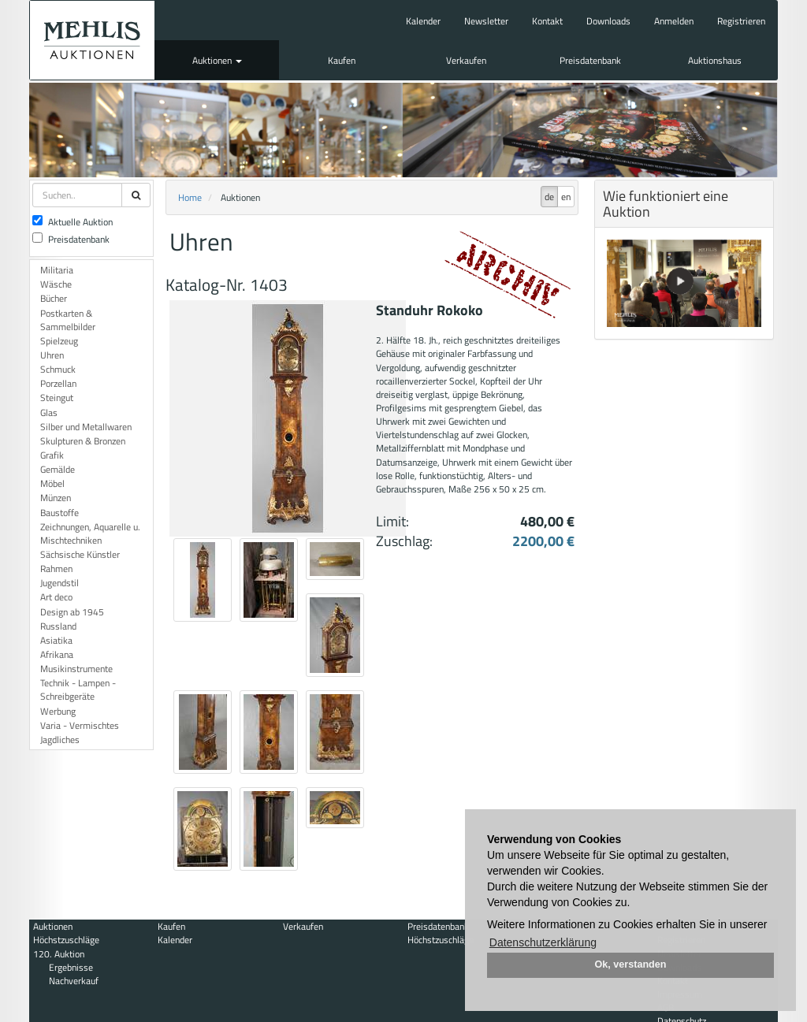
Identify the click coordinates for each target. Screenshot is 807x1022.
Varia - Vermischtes (79, 725)
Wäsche (56, 284)
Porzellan (58, 383)
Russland (58, 626)
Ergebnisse (71, 967)
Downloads (608, 20)
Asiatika (56, 640)
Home (190, 197)
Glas (49, 412)
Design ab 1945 (72, 611)
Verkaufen (466, 60)
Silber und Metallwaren (86, 426)
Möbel (52, 483)
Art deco (56, 596)
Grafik (52, 455)
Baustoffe (59, 512)
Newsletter (486, 20)
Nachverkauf (74, 980)
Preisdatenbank (590, 60)
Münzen (55, 497)
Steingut (56, 397)
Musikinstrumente (76, 668)
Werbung (58, 711)
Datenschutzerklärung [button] (543, 942)
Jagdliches (60, 739)
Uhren (52, 354)
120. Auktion (58, 953)
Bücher (53, 298)
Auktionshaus (715, 60)
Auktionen (217, 60)
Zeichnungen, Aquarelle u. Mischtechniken (90, 533)
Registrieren (741, 20)
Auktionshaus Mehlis (92, 40)
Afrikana (56, 654)
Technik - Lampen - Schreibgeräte (78, 689)
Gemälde (57, 469)
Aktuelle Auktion (72, 222)
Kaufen (341, 60)
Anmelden (674, 20)
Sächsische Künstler (80, 554)
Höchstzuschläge (66, 939)
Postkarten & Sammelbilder (67, 320)
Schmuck (58, 369)
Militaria (56, 269)
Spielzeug (59, 340)
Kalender (423, 20)
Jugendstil (59, 582)
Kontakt (547, 20)
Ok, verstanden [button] (631, 964)
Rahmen (56, 568)
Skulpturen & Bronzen (82, 440)
